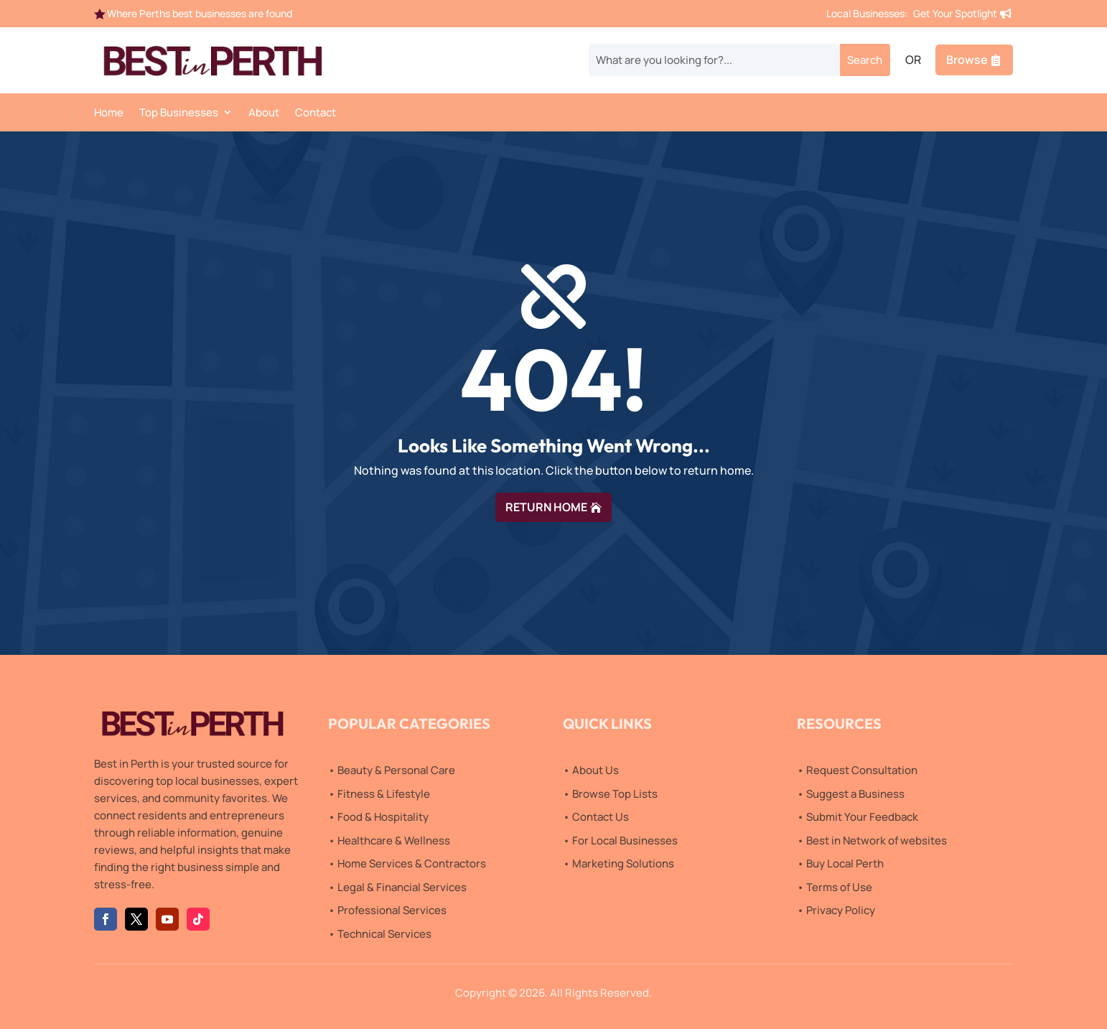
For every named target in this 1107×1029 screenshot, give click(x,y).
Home (108, 113)
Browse (967, 59)
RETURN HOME (546, 507)
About (263, 113)
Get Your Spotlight (955, 13)
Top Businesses (178, 113)
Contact (315, 113)
